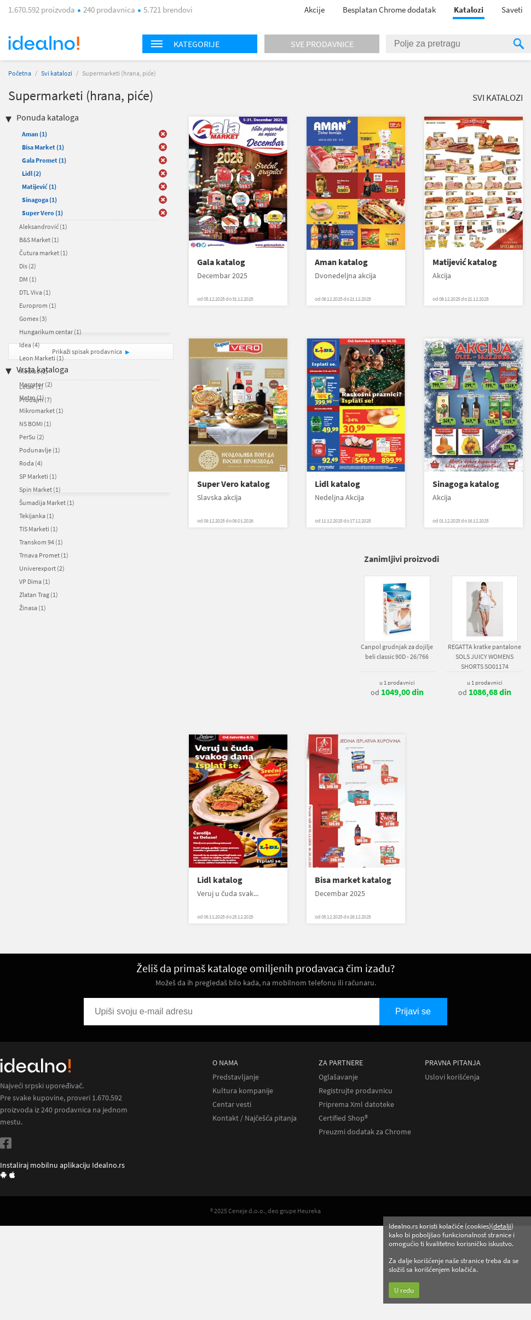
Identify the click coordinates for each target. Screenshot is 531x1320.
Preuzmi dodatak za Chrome (365, 1132)
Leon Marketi (41, 358)
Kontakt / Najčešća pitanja (254, 1118)
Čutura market (43, 253)
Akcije (314, 9)
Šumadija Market (46, 502)
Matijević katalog (464, 262)
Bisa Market (43, 147)
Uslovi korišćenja (452, 1077)
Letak (31, 386)
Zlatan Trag (38, 594)
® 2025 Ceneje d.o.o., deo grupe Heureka (265, 1211)
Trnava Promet (43, 555)
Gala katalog (221, 262)
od (397, 692)
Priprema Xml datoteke (356, 1104)
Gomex (33, 318)
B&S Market (39, 240)
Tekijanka (36, 516)
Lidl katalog (337, 484)
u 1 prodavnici (397, 682)
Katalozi (468, 9)
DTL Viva (35, 292)
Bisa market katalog (353, 880)
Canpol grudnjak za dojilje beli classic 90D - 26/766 (397, 651)
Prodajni (35, 399)
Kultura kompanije (242, 1090)
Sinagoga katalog (465, 484)
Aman (34, 134)
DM (28, 279)
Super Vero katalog (233, 484)
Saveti (512, 9)
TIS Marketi (38, 529)
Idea (29, 345)
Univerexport (42, 568)
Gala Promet (44, 160)
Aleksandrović (43, 226)
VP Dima (34, 581)
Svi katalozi (56, 73)
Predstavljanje (235, 1077)
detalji (502, 1226)
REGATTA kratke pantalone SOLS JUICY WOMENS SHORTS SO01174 (484, 656)
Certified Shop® (343, 1118)
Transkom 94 (41, 542)
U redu (404, 1290)
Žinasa (32, 608)
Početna (19, 73)
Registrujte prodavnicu (356, 1090)
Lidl (31, 173)
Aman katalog (341, 262)
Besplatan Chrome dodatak (389, 9)
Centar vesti (231, 1104)
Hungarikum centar (50, 332)
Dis (27, 266)
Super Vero (42, 213)
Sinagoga (39, 200)
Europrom (37, 305)
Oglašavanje (338, 1077)
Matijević (39, 186)
